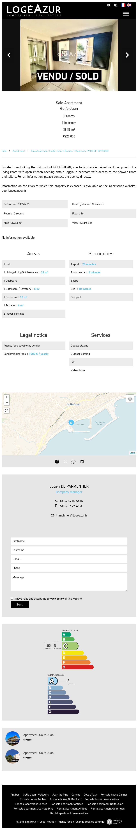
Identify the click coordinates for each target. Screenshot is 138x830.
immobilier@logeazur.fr (71, 515)
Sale (4, 150)
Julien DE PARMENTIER (69, 486)
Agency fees (65, 822)
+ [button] (7, 397)
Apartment (19, 150)
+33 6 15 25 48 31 (72, 506)
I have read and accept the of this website (48, 598)
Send (19, 604)
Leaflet (132, 453)
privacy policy (55, 598)
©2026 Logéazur (26, 822)
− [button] (7, 402)
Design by (113, 822)
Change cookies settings (89, 822)
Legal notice (47, 822)
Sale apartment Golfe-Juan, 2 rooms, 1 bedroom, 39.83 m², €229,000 (69, 150)
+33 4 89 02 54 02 (72, 501)
